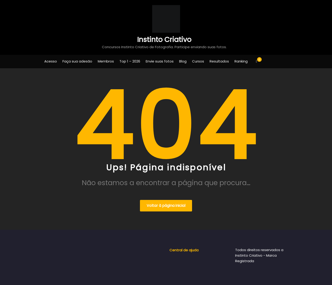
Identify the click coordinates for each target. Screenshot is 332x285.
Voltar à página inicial (166, 205)
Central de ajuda (184, 250)
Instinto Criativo (164, 40)
